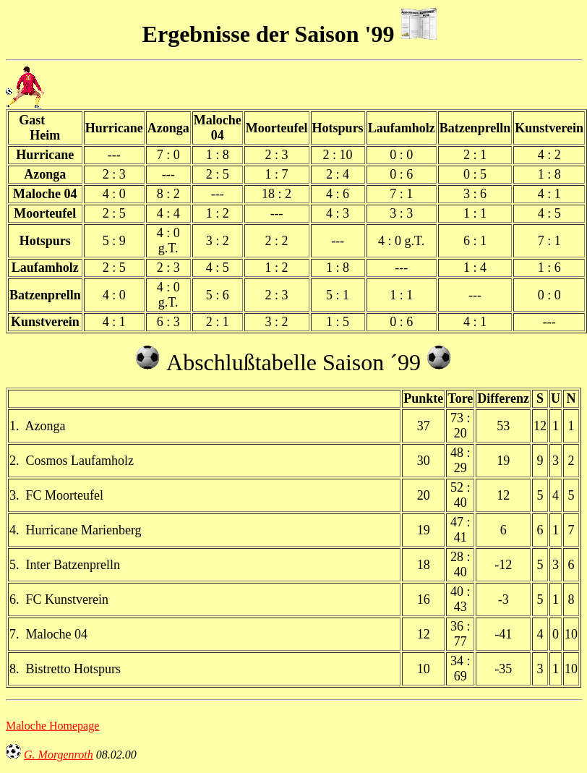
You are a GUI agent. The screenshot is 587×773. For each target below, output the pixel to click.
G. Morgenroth (58, 754)
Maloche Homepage (52, 725)
